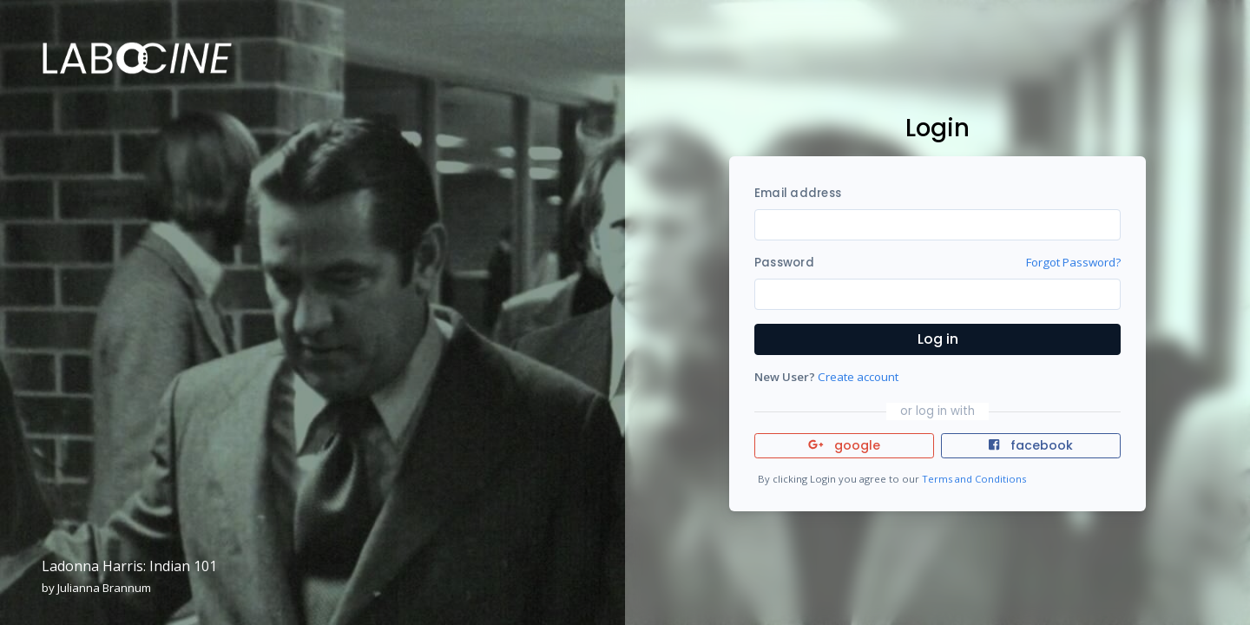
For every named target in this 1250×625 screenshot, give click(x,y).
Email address (797, 193)
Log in (938, 339)
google (844, 445)
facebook (1030, 445)
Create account (858, 377)
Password (784, 262)
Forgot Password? (1073, 262)
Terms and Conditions (974, 478)
